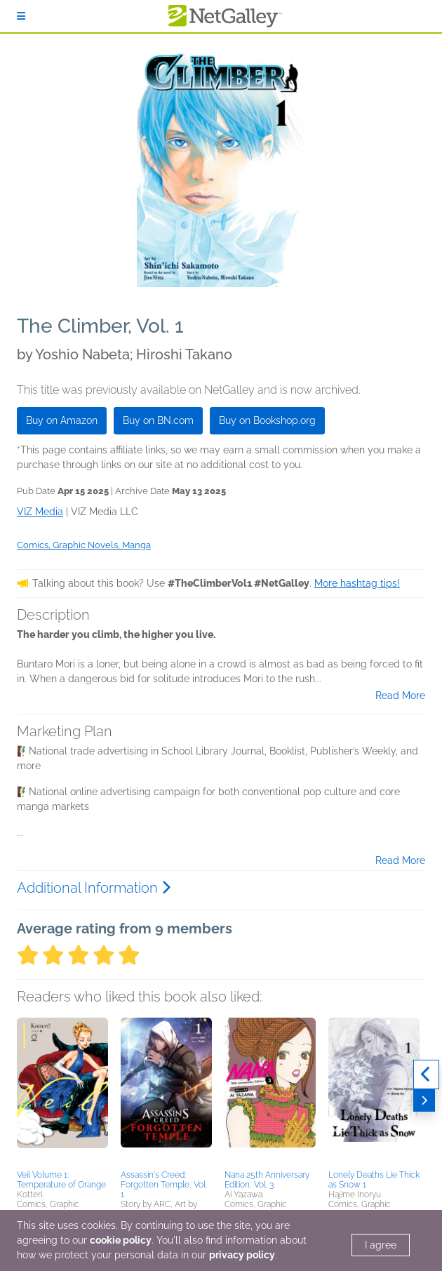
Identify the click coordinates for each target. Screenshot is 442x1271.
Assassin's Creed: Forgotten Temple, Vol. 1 (164, 1184)
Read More (400, 695)
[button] (62, 1091)
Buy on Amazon (62, 420)
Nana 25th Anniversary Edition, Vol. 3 (267, 1180)
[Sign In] (21, 16)
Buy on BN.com (158, 420)
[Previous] (426, 1074)
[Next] (424, 1100)
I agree (380, 1245)
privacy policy (242, 1254)
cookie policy (121, 1240)
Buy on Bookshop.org (267, 420)
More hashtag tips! (357, 583)
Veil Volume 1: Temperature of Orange (61, 1180)
